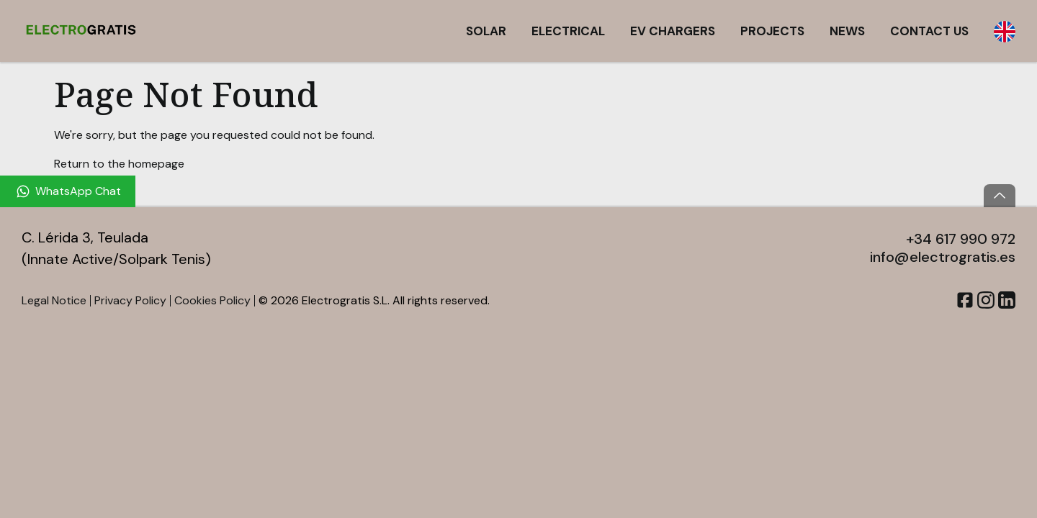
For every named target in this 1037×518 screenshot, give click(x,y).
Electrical (568, 31)
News (847, 31)
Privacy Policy (130, 300)
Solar (486, 31)
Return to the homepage (119, 163)
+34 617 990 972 (960, 239)
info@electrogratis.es (942, 257)
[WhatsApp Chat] (67, 191)
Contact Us (929, 31)
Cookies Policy (212, 300)
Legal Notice (54, 300)
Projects (772, 31)
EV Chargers (672, 31)
